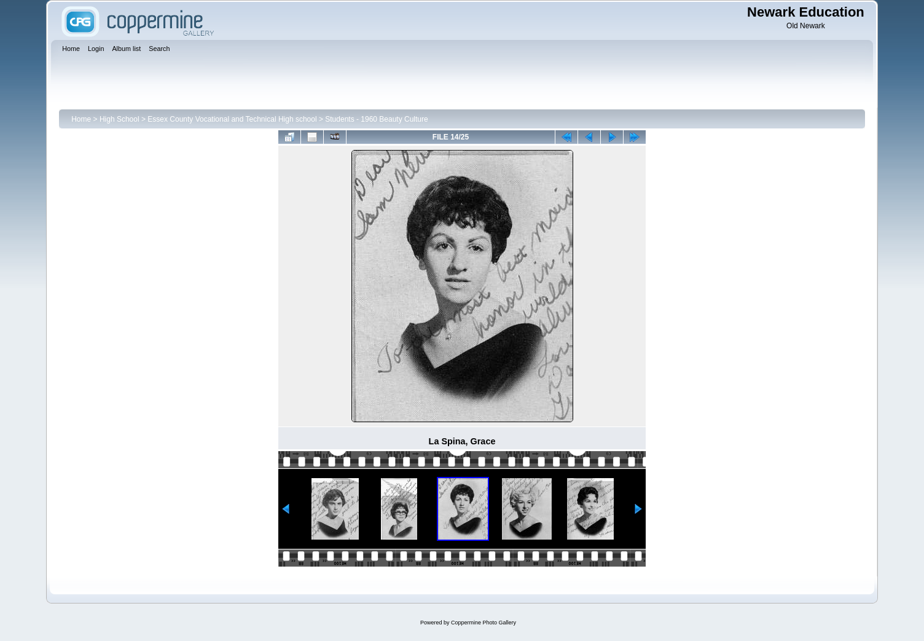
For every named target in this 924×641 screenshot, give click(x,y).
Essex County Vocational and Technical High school (231, 119)
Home (81, 119)
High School (119, 119)
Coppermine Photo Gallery (483, 622)
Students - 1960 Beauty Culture (376, 119)
